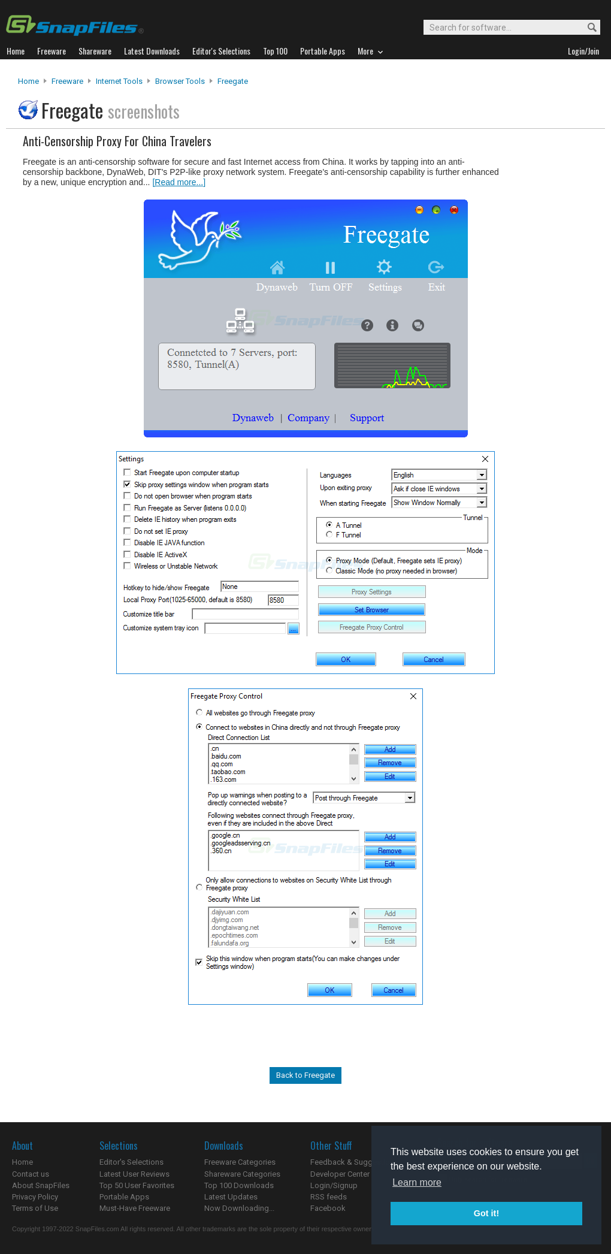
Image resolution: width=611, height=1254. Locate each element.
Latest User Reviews (134, 1174)
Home (28, 81)
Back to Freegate (305, 1075)
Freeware (67, 81)
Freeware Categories (240, 1162)
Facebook (328, 1208)
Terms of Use (35, 1208)
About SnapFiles (40, 1185)
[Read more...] (178, 182)
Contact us (30, 1174)
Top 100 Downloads (239, 1185)
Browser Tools (180, 81)
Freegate (232, 81)
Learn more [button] (416, 1182)
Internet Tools (119, 81)
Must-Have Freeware (134, 1208)
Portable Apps (124, 1196)
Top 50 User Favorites (136, 1185)
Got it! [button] (486, 1213)
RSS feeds (328, 1196)
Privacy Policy (35, 1196)
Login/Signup (334, 1185)
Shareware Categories (242, 1174)
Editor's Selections (131, 1162)
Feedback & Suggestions (354, 1162)
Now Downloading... (239, 1208)
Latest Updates (231, 1196)
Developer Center (340, 1174)
